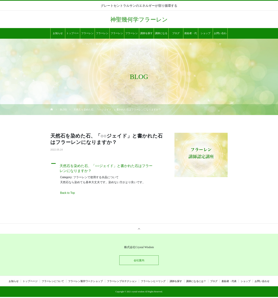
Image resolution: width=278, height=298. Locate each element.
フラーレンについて (87, 35)
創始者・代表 (190, 35)
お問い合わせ (220, 35)
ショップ (205, 33)
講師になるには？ (161, 35)
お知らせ (58, 33)
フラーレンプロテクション (117, 35)
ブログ (176, 33)
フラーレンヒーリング (131, 35)
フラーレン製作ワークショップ (102, 35)
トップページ (72, 35)
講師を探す (146, 33)
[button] (108, 167)
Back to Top (67, 192)
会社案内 (139, 260)
